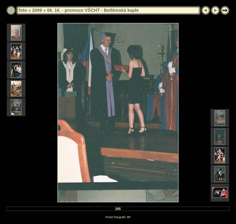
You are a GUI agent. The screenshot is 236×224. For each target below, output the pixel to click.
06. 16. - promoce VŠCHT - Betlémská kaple (93, 10)
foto (23, 10)
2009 (37, 10)
